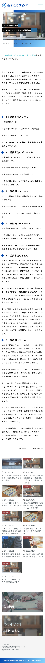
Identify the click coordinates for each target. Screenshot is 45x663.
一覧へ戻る (22, 448)
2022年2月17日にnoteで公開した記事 (20, 55)
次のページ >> (38, 448)
